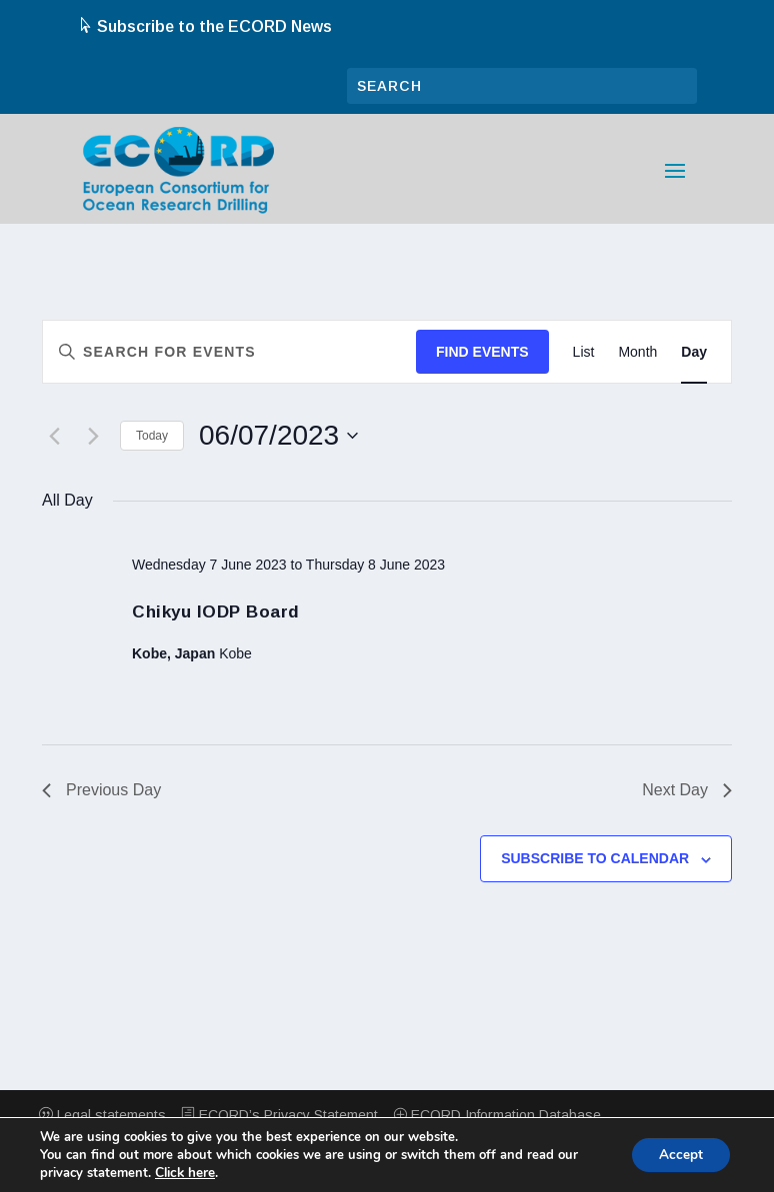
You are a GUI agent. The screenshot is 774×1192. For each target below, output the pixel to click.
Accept (678, 1154)
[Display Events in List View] (584, 352)
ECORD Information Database (497, 1115)
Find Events (482, 352)
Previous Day (101, 789)
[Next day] (93, 436)
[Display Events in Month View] (637, 352)
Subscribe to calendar (595, 858)
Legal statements (102, 1115)
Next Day (687, 789)
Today (152, 436)
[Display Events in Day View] (694, 352)
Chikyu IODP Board (216, 611)
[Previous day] (54, 436)
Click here (184, 1173)
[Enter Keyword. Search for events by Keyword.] (229, 352)
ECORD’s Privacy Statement (279, 1115)
